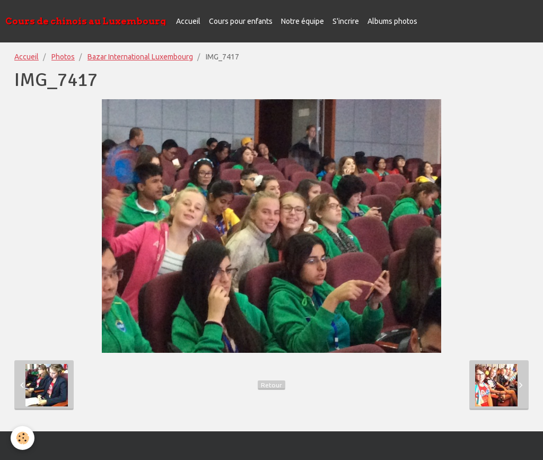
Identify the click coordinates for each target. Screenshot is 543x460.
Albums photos (392, 21)
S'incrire (345, 21)
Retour (271, 384)
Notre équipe (302, 21)
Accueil (188, 21)
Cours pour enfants (241, 21)
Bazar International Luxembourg (140, 57)
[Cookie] (22, 438)
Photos (63, 57)
